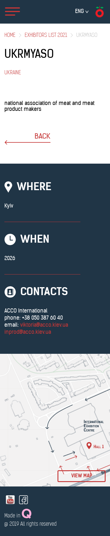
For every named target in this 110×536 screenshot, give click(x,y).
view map (81, 476)
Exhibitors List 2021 (46, 35)
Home (10, 35)
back (27, 139)
